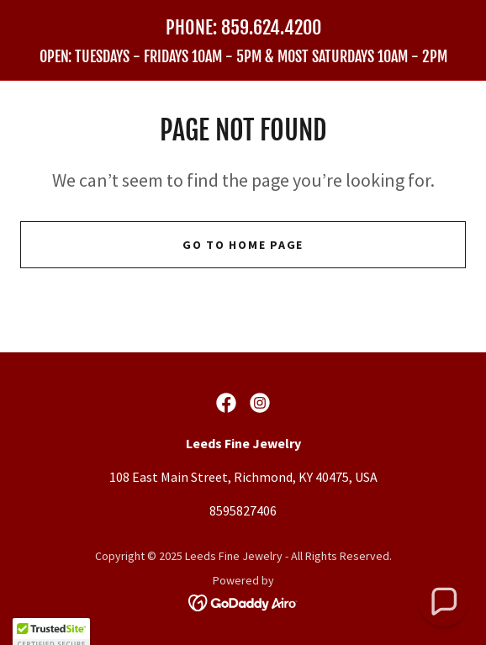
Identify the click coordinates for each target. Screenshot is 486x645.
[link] (243, 57)
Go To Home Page (243, 244)
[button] (443, 602)
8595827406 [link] (243, 510)
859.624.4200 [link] (271, 27)
